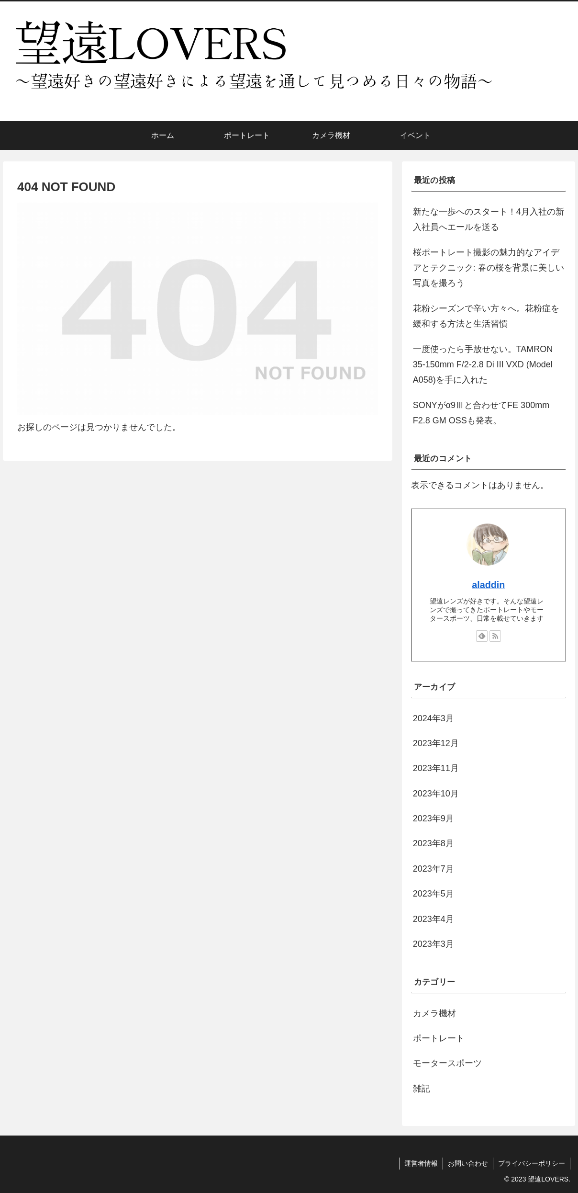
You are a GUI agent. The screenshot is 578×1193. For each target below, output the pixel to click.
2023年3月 (433, 944)
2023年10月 (436, 793)
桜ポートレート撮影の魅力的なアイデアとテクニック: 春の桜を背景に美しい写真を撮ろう (488, 268)
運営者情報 (421, 1163)
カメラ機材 (434, 1013)
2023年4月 (433, 919)
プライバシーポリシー (531, 1163)
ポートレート (439, 1038)
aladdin (488, 584)
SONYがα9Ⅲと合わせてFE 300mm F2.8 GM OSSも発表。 (481, 412)
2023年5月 (433, 893)
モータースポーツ (447, 1063)
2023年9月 (433, 818)
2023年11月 (436, 768)
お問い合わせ (468, 1163)
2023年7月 (433, 869)
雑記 (421, 1088)
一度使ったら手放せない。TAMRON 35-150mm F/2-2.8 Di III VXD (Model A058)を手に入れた (483, 364)
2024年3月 (433, 718)
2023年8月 (433, 843)
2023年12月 (436, 743)
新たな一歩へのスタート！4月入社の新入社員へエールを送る (488, 219)
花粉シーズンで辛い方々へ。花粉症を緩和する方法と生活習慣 (486, 316)
